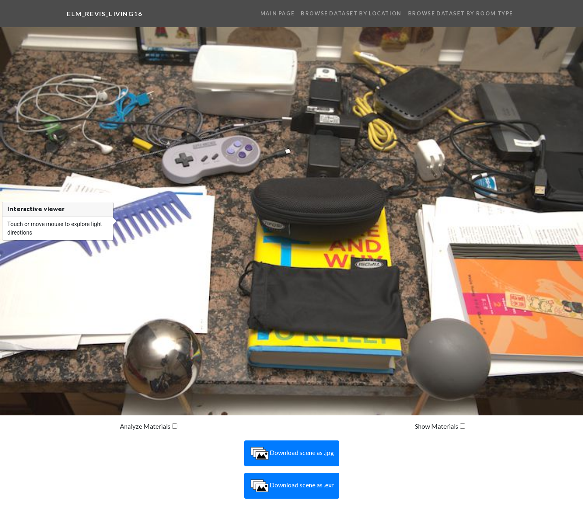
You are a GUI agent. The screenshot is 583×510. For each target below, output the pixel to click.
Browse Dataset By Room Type (460, 13)
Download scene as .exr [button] (291, 486)
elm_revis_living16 (105, 13)
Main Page (277, 13)
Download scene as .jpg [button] (291, 453)
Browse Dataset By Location (351, 13)
